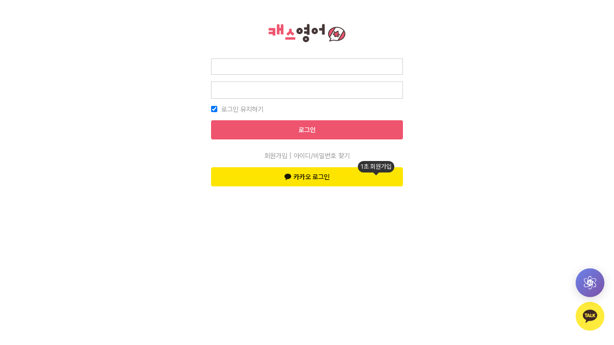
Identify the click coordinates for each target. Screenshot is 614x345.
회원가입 (275, 156)
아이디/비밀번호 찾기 (322, 156)
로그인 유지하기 (242, 109)
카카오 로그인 (339, 174)
